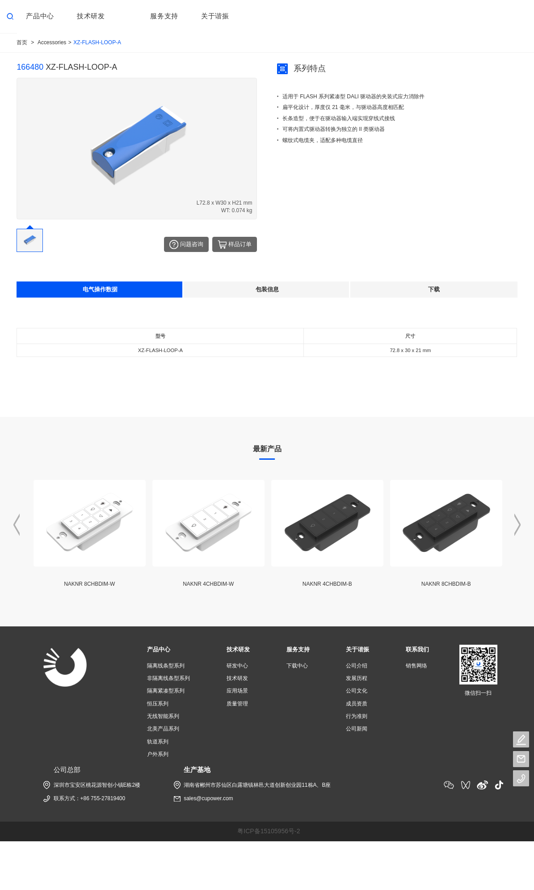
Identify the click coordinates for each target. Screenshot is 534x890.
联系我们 (417, 649)
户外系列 (157, 754)
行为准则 (356, 716)
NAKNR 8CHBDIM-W (89, 584)
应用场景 (237, 691)
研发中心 (237, 666)
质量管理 (237, 703)
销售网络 (416, 666)
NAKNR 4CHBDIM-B (327, 584)
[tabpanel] (267, 354)
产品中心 (158, 649)
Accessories (52, 42)
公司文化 (356, 691)
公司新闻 (356, 729)
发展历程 (356, 678)
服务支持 (298, 649)
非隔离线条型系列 (168, 678)
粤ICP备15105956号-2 (268, 830)
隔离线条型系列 (166, 666)
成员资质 (356, 703)
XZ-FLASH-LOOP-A (97, 42)
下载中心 (297, 666)
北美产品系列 (163, 729)
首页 (22, 42)
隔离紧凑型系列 (166, 691)
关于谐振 (357, 649)
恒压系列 (157, 703)
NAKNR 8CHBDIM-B (446, 584)
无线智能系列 (163, 716)
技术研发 (238, 649)
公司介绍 (356, 666)
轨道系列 (157, 741)
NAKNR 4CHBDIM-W (208, 584)
